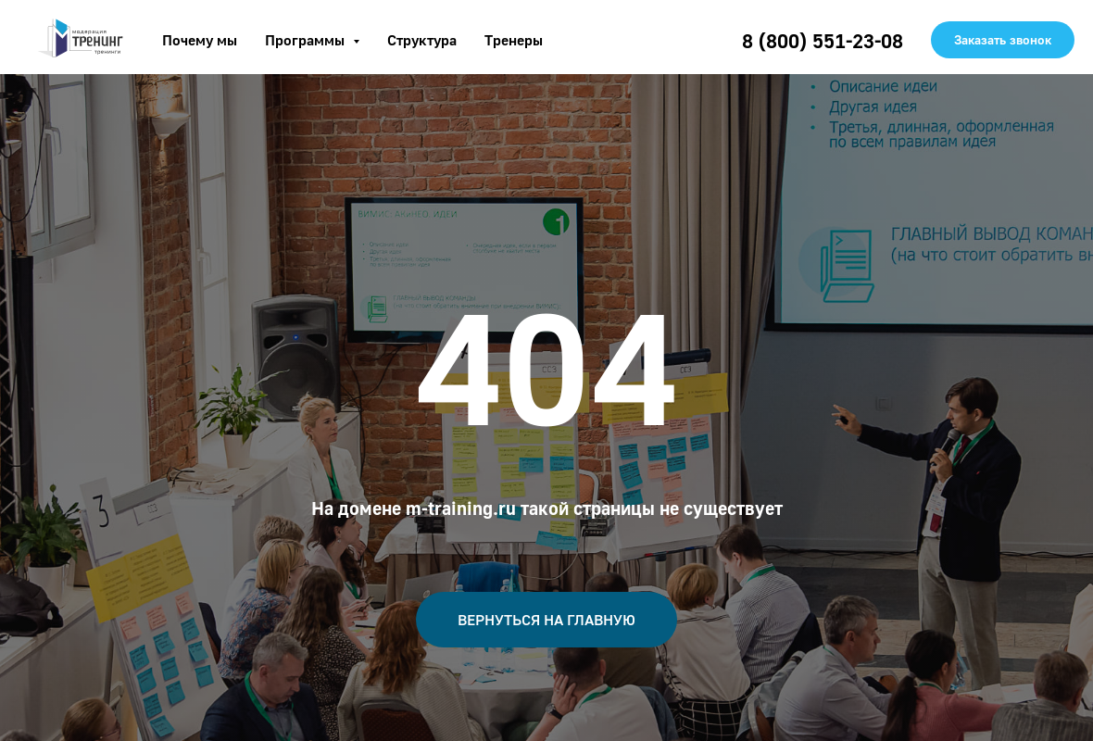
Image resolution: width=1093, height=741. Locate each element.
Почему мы (199, 40)
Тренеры (513, 40)
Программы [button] (306, 40)
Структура (422, 40)
